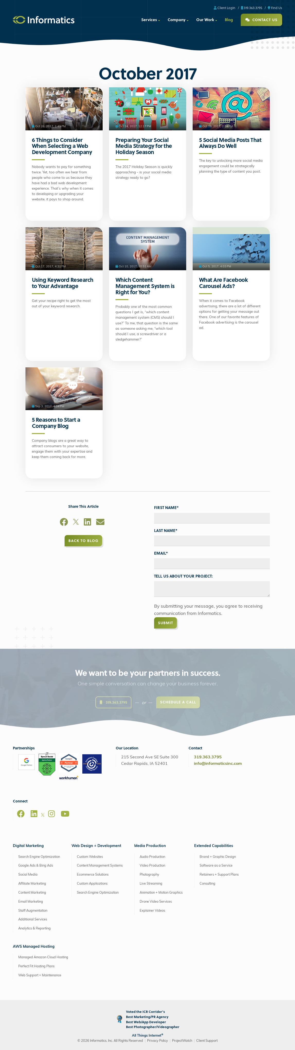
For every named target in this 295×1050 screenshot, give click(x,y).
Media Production (150, 846)
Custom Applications (92, 883)
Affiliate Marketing (32, 883)
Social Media (28, 874)
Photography (149, 874)
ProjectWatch (182, 1041)
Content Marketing (32, 892)
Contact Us (261, 19)
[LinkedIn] (87, 523)
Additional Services (32, 919)
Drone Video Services (156, 901)
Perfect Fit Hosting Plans (36, 966)
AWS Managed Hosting (34, 947)
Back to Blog (83, 540)
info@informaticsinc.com (218, 764)
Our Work (205, 19)
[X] (76, 523)
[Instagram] (51, 813)
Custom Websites (90, 857)
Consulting (207, 883)
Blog (229, 19)
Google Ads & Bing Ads (35, 865)
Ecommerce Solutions (93, 874)
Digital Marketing (28, 846)
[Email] (100, 523)
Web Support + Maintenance (39, 975)
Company (176, 19)
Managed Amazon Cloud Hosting (43, 957)
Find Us (275, 7)
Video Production (152, 865)
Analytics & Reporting (34, 928)
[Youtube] (65, 813)
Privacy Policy (157, 1041)
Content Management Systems (100, 865)
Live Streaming (151, 883)
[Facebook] (64, 523)
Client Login (224, 7)
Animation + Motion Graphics (161, 892)
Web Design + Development (96, 846)
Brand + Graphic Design (218, 857)
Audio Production (152, 857)
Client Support (207, 1041)
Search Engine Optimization (39, 857)
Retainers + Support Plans (219, 874)
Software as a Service (216, 865)
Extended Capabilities (213, 846)
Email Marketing (30, 901)
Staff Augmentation (32, 910)
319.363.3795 (251, 7)
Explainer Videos (152, 910)
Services (149, 19)
